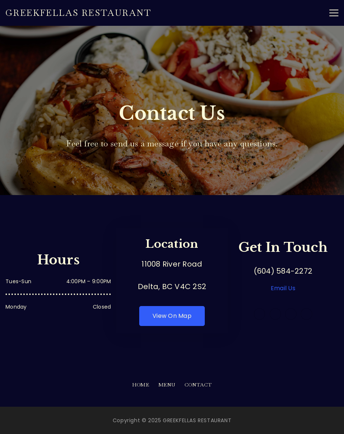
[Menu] (333, 12)
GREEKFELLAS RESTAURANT (79, 12)
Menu (166, 384)
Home (140, 384)
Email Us (283, 288)
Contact (198, 384)
